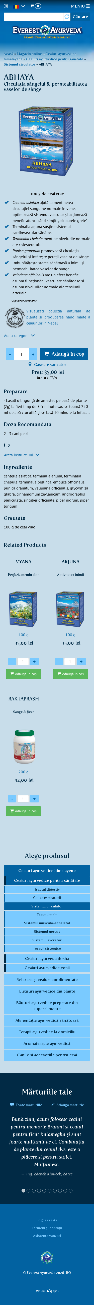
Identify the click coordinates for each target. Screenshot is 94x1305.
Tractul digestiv (47, 889)
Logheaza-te (47, 1220)
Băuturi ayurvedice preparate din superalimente (47, 1005)
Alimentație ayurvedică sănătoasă (47, 1020)
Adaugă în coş (68, 354)
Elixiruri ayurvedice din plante (47, 991)
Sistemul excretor (47, 940)
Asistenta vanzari (47, 1236)
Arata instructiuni (21, 454)
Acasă (9, 54)
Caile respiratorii (47, 898)
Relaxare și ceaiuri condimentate (47, 979)
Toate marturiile (26, 1105)
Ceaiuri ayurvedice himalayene (47, 870)
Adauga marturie (67, 1105)
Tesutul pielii (47, 915)
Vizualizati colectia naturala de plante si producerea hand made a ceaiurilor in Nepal (58, 316)
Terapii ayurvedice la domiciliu (47, 1031)
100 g (23, 605)
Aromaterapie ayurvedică (47, 1043)
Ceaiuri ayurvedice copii (47, 967)
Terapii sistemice (47, 948)
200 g (23, 742)
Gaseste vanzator (47, 364)
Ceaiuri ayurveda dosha (47, 958)
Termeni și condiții (47, 1228)
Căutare (80, 16)
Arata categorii (19, 335)
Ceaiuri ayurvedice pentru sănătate (54, 59)
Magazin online (29, 54)
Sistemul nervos (47, 932)
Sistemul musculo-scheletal (47, 923)
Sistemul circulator (19, 64)
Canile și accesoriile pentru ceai (47, 1055)
